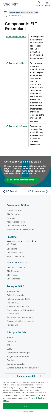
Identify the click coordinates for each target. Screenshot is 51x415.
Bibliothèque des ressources (20, 229)
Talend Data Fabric (15, 256)
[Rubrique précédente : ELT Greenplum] (13, 191)
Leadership (12, 341)
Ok (25, 406)
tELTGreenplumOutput (16, 126)
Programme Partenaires (18, 356)
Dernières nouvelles (16, 364)
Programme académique (18, 352)
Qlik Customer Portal (16, 225)
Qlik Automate (13, 279)
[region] (25, 396)
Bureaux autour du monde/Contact (23, 368)
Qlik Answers (13, 271)
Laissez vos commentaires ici (22, 179)
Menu (47, 5)
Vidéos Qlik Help (14, 210)
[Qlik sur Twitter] (40, 376)
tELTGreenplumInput (16, 36)
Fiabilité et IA (13, 303)
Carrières (11, 360)
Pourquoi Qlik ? (14, 291)
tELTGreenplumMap (15, 63)
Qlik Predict (12, 275)
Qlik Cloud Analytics (16, 267)
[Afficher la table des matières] (5, 12)
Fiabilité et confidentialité (18, 299)
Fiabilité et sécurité (16, 295)
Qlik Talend (12, 249)
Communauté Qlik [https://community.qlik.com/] (26, 376)
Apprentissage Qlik (16, 222)
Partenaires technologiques (20, 317)
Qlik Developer (14, 214)
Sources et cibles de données (21, 321)
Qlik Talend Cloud (15, 252)
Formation (11, 218)
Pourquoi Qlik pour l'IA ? (18, 306)
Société (10, 337)
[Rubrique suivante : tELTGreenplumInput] (37, 191)
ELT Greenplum (15, 15)
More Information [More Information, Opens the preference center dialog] (25, 412)
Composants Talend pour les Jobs (23, 12)
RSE (8, 345)
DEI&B (9, 349)
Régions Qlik (12, 325)
